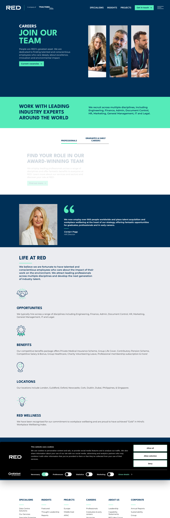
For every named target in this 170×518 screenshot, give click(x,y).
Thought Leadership (50, 452)
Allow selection (150, 495)
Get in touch (143, 7)
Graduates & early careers (94, 453)
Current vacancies (30, 64)
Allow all (150, 487)
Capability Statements (113, 453)
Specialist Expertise (27, 458)
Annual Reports (138, 449)
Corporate (137, 442)
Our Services (24, 454)
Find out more (36, 183)
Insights (112, 8)
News (43, 459)
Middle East (69, 452)
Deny (150, 502)
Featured (45, 449)
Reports (44, 455)
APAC (66, 455)
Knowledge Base (48, 466)
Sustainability (137, 452)
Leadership (113, 449)
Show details (123, 513)
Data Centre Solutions (24, 450)
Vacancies (90, 458)
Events (44, 462)
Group (133, 455)
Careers (91, 442)
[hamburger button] (159, 7)
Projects (126, 8)
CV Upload (91, 461)
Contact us (26, 475)
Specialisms (97, 8)
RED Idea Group (115, 458)
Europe (67, 449)
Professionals (92, 449)
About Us (113, 442)
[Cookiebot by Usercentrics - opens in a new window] (15, 513)
